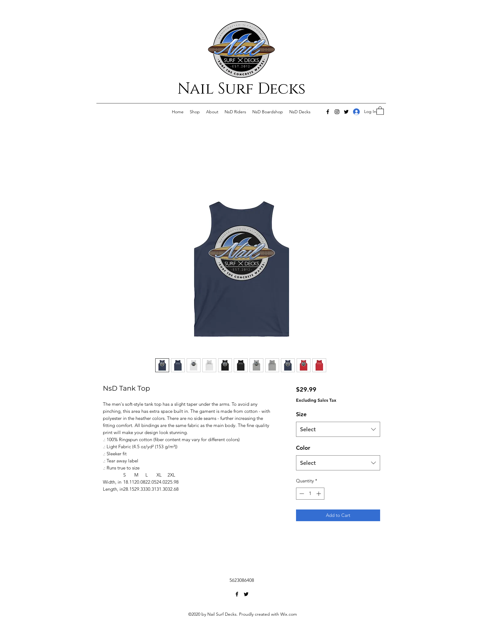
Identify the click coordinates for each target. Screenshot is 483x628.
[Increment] (319, 493)
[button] (380, 110)
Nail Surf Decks (241, 88)
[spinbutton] (310, 493)
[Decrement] (301, 493)
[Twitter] (346, 112)
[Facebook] (328, 112)
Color (303, 447)
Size (301, 414)
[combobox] (338, 429)
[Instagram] (337, 112)
